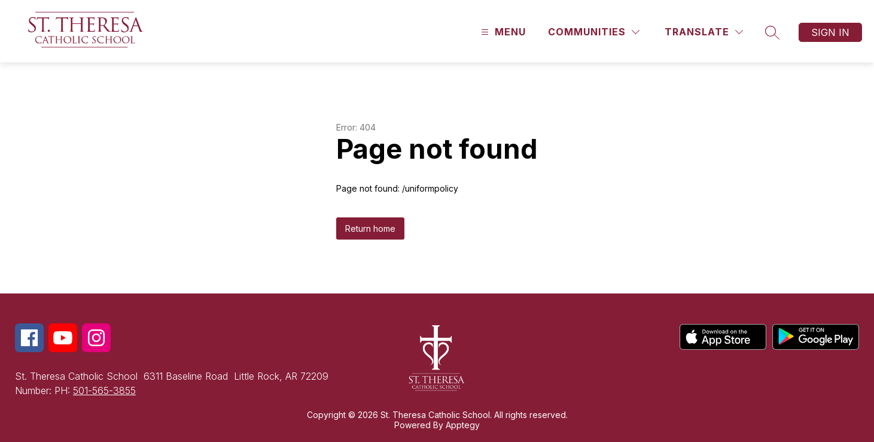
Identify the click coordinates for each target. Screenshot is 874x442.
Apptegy (463, 425)
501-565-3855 (104, 390)
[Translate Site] (704, 32)
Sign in (830, 32)
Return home (370, 228)
